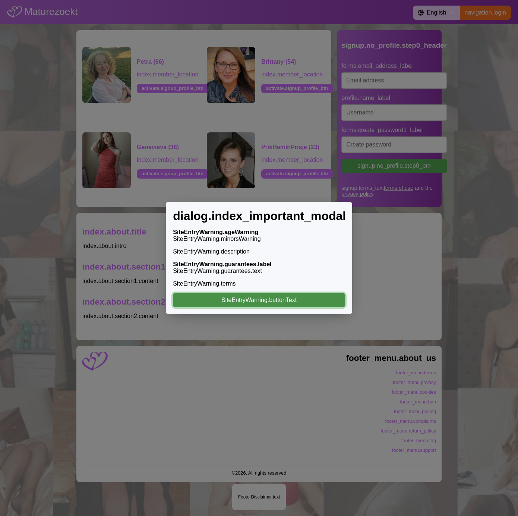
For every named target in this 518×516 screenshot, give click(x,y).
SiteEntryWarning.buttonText (259, 300)
